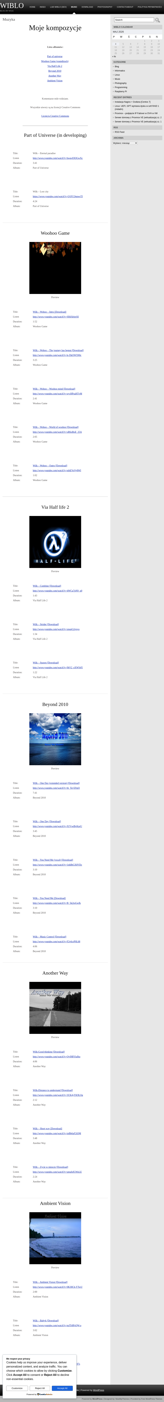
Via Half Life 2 (54, 66)
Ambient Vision (54, 80)
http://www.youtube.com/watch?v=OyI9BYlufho (56, 1056)
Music (74, 7)
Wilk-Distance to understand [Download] (53, 1090)
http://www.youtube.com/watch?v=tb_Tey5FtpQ (56, 788)
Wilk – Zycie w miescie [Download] (50, 1167)
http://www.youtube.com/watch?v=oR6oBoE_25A (57, 432)
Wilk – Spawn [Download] (46, 662)
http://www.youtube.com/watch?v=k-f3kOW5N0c (57, 355)
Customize (17, 1388)
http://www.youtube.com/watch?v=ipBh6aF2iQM (57, 1133)
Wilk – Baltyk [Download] (46, 1320)
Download (87, 7)
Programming (121, 87)
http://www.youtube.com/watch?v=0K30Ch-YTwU (58, 1287)
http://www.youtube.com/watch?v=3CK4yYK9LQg (58, 1095)
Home (32, 7)
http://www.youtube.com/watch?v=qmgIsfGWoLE (57, 1172)
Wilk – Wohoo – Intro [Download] (49, 312)
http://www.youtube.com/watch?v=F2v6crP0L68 (56, 941)
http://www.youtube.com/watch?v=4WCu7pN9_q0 (57, 590)
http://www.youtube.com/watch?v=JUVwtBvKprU (57, 826)
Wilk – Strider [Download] (46, 624)
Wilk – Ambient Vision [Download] (50, 1282)
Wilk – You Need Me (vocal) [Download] (53, 860)
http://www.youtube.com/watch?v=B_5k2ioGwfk (57, 903)
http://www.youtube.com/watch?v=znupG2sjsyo (56, 629)
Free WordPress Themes (151, 1399)
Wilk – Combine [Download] (47, 586)
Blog (117, 66)
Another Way (54, 76)
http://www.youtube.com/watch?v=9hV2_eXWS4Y (58, 667)
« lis (114, 56)
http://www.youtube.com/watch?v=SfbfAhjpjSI (56, 316)
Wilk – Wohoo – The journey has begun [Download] (58, 350)
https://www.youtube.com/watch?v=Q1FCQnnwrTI (58, 196)
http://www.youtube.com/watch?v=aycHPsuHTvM (57, 393)
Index (43, 7)
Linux (117, 75)
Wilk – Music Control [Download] (49, 936)
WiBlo (12, 6)
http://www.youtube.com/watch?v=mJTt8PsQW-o (57, 1325)
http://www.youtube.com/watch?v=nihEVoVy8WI (57, 470)
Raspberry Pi (121, 91)
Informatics (120, 71)
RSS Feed (119, 132)
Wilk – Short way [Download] (47, 1128)
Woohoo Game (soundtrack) (54, 61)
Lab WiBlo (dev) (58, 7)
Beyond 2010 (54, 71)
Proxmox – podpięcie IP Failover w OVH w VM (136, 113)
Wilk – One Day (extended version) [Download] (56, 783)
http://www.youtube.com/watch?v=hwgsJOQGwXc (58, 158)
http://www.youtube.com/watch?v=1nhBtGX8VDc (57, 864)
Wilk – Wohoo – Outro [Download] (50, 465)
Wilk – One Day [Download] (47, 821)
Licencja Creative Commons (55, 116)
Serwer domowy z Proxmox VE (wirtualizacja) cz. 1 (138, 121)
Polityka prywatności (150, 7)
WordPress (98, 1390)
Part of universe (54, 56)
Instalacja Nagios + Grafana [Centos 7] (132, 102)
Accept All (62, 1388)
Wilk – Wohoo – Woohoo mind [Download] (54, 389)
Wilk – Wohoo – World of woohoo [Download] (56, 427)
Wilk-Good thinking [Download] (49, 1052)
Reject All (40, 1388)
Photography (105, 7)
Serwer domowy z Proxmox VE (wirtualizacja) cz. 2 (138, 117)
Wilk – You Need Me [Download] (49, 898)
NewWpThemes (122, 1399)
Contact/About (125, 7)
